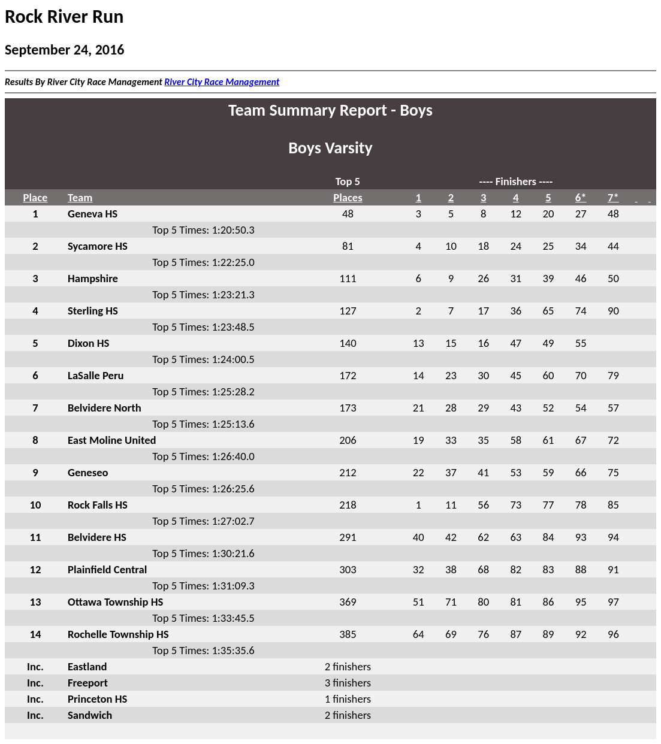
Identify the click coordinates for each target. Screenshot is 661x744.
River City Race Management (221, 81)
